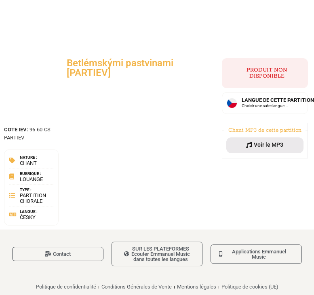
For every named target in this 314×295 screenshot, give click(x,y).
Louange (31, 179)
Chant (28, 163)
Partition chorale (33, 198)
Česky (28, 217)
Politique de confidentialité (66, 287)
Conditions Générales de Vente (136, 287)
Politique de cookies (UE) (249, 287)
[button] (264, 145)
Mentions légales (196, 287)
